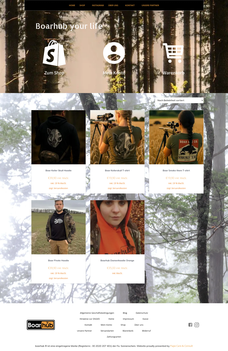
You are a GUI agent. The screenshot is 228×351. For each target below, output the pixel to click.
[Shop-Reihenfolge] (179, 101)
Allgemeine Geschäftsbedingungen (97, 313)
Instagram (98, 5)
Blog (125, 313)
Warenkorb (128, 331)
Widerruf (146, 331)
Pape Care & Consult (181, 346)
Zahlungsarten (114, 337)
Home (72, 5)
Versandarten (107, 331)
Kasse (145, 319)
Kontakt (131, 5)
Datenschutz (142, 313)
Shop (84, 5)
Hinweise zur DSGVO (90, 319)
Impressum (128, 319)
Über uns (114, 5)
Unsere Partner (150, 5)
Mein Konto (106, 325)
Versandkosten (61, 188)
